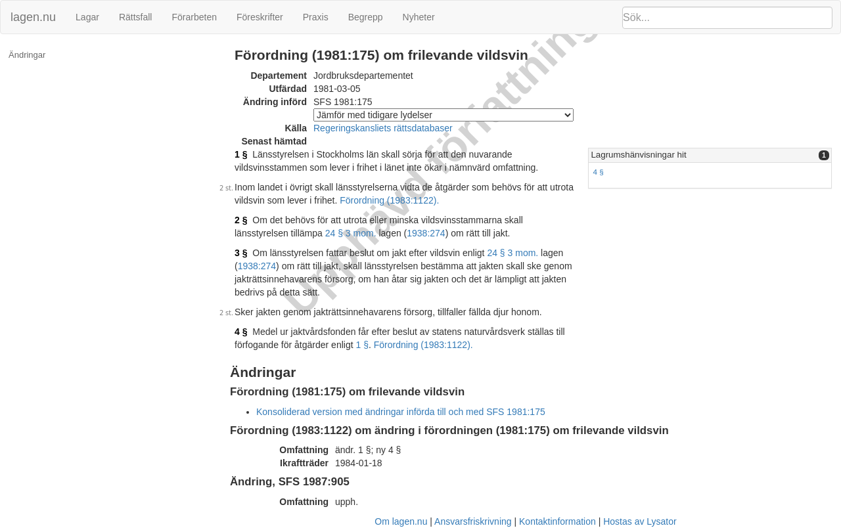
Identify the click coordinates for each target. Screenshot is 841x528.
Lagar (87, 17)
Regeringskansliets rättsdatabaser (383, 128)
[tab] (710, 155)
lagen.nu (33, 17)
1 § (241, 154)
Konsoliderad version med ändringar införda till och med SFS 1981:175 (400, 412)
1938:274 (426, 233)
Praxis (316, 17)
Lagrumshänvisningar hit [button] (638, 155)
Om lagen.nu (401, 521)
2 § (241, 220)
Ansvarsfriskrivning (472, 521)
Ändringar (27, 55)
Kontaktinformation (557, 521)
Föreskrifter (260, 17)
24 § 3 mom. (350, 233)
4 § (598, 171)
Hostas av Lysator (640, 521)
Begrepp (365, 17)
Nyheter (419, 17)
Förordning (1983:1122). (389, 200)
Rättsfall (135, 17)
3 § (241, 253)
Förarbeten (193, 17)
